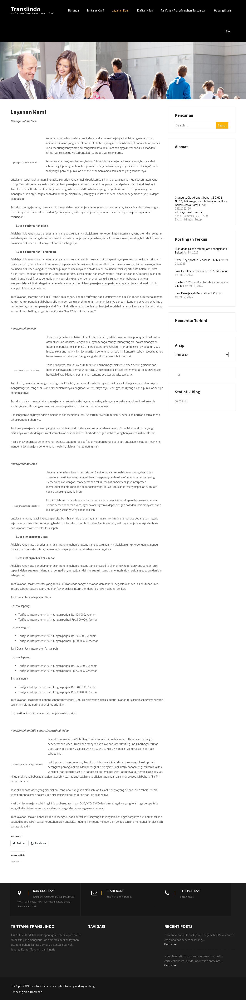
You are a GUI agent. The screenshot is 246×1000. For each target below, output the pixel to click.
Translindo (25, 9)
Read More (170, 944)
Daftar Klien (145, 10)
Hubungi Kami (223, 10)
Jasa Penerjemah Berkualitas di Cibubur (199, 293)
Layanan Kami (120, 10)
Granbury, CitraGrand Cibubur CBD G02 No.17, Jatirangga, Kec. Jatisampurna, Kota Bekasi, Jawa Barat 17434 (201, 201)
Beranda (73, 10)
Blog (228, 31)
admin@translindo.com (189, 212)
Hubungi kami (19, 713)
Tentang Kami (95, 10)
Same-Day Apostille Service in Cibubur (197, 260)
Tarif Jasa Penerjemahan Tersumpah (183, 10)
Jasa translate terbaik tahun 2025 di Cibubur (201, 271)
